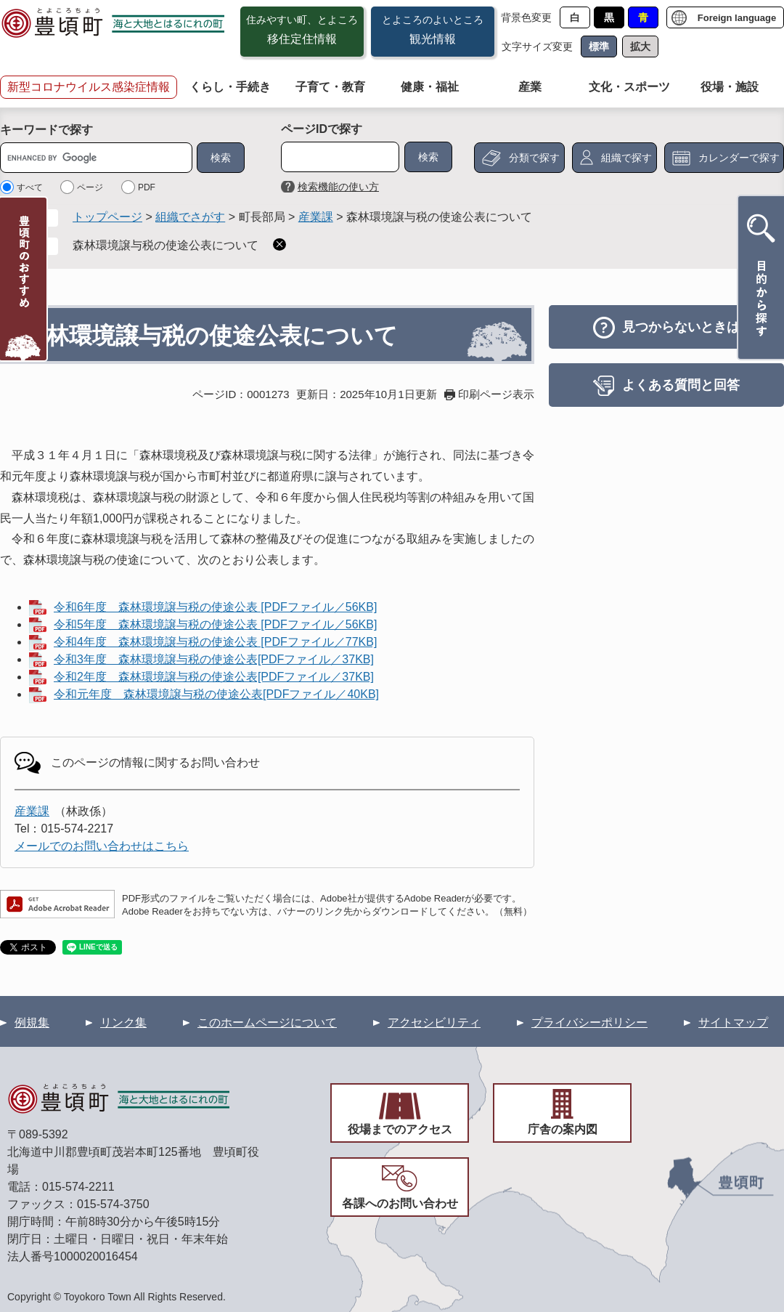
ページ (90, 187)
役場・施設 (730, 87)
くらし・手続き (230, 87)
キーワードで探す (46, 129)
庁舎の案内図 (562, 1129)
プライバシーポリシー (589, 1022)
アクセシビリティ (434, 1022)
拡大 (640, 46)
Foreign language (737, 17)
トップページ (107, 217)
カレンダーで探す (739, 157)
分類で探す (534, 157)
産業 (530, 87)
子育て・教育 (330, 87)
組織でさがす (190, 217)
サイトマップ (733, 1022)
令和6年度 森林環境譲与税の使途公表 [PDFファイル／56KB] (215, 607)
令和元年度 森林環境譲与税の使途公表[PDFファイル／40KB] (216, 694)
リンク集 (123, 1022)
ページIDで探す (321, 129)
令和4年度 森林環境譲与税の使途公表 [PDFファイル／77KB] (215, 642)
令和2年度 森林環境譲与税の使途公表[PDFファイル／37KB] (214, 677)
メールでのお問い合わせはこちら (102, 846)
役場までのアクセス (400, 1129)
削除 (279, 244)
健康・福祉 (430, 87)
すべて (30, 187)
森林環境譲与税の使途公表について (165, 245)
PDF (146, 187)
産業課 (315, 217)
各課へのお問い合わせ (400, 1203)
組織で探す (626, 157)
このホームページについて (267, 1022)
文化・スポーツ (629, 87)
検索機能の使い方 (338, 187)
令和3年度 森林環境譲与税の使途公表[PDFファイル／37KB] (214, 659)
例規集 (32, 1022)
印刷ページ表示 (496, 394)
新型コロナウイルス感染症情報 (88, 87)
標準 (599, 46)
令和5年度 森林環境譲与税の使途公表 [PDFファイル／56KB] (215, 624)
